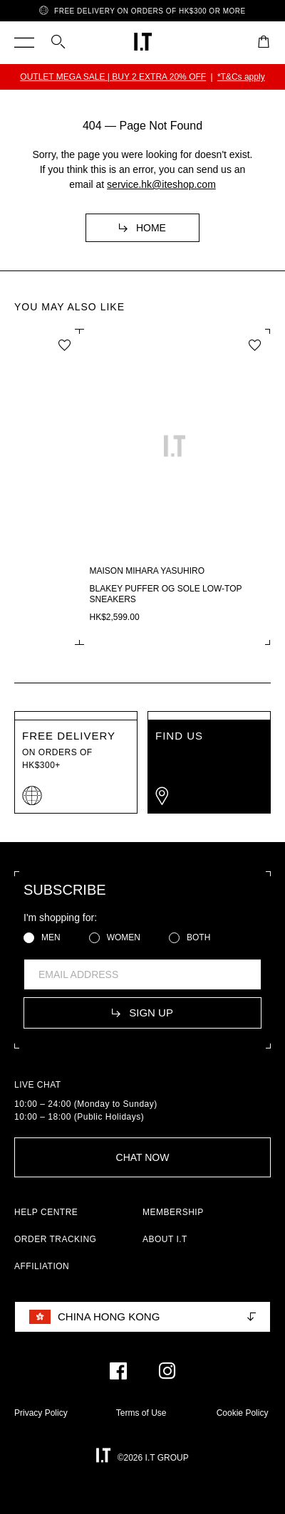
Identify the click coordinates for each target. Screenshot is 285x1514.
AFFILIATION (41, 1266)
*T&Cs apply (246, 77)
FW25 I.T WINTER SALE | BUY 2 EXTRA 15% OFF (113, 77)
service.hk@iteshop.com (161, 184)
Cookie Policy (243, 1413)
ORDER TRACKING (55, 1239)
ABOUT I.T (164, 1239)
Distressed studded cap (84, 589)
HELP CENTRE (46, 1212)
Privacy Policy (41, 1413)
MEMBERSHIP (173, 1212)
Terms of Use (141, 1413)
